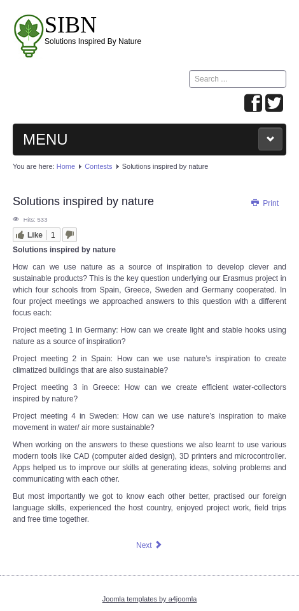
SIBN (71, 25)
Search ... (189, 70)
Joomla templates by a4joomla (149, 599)
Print (264, 203)
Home (66, 166)
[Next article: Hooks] (149, 545)
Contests (98, 166)
